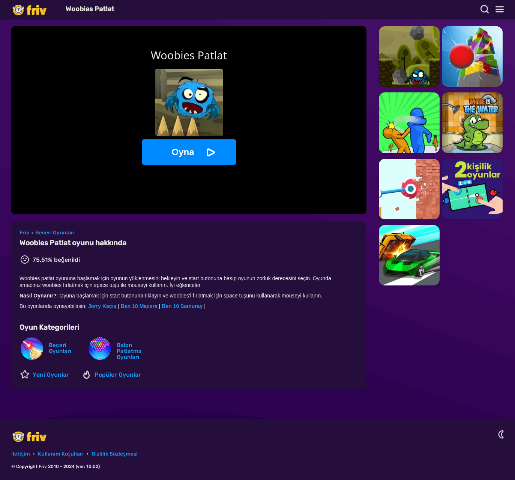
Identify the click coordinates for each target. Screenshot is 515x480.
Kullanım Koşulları (61, 454)
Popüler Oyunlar (118, 374)
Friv (35, 9)
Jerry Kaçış (102, 306)
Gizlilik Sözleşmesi (115, 454)
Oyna (182, 152)
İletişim (20, 454)
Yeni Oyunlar (51, 374)
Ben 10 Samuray (182, 306)
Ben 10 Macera (139, 306)
